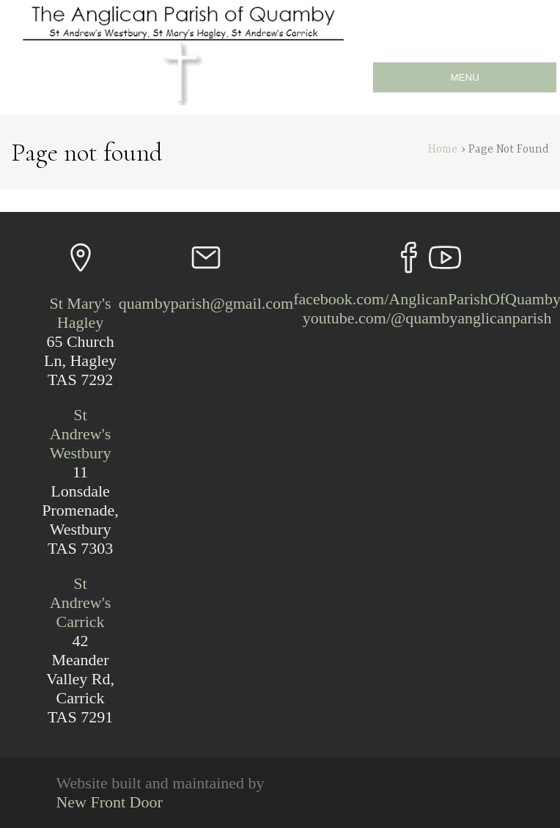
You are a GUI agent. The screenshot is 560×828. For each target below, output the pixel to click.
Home (442, 149)
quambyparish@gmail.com (206, 303)
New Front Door (109, 802)
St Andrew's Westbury (80, 434)
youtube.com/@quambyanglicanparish (427, 318)
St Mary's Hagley (80, 312)
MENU (465, 77)
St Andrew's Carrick (80, 602)
